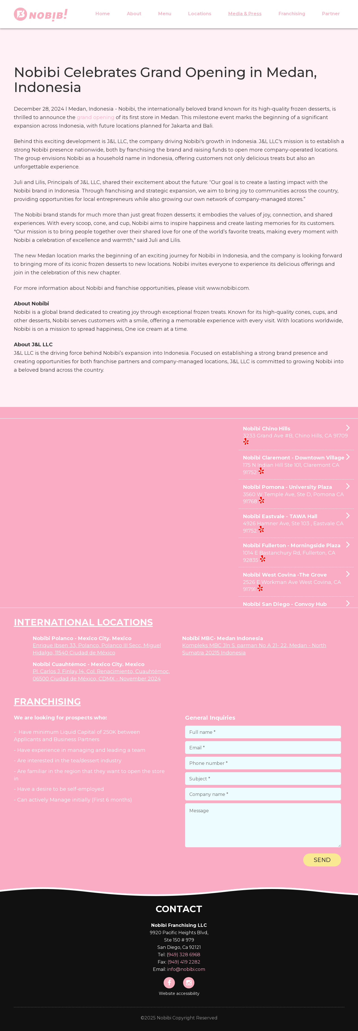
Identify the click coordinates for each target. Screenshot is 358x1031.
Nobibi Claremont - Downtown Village (296, 465)
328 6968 (189, 954)
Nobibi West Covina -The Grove (296, 583)
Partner (331, 13)
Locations (199, 13)
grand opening (95, 117)
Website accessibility (179, 993)
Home (103, 13)
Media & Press (245, 13)
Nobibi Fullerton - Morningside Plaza (296, 553)
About (134, 13)
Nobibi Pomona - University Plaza (296, 495)
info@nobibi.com (186, 969)
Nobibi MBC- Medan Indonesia (222, 638)
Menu (164, 13)
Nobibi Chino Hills (296, 436)
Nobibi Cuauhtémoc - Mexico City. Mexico (88, 664)
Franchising (292, 13)
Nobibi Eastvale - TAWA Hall (296, 524)
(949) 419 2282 (184, 962)
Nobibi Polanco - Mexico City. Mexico (82, 638)
